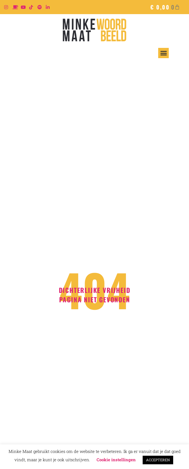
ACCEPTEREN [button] (158, 459)
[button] (163, 53)
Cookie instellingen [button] (116, 459)
